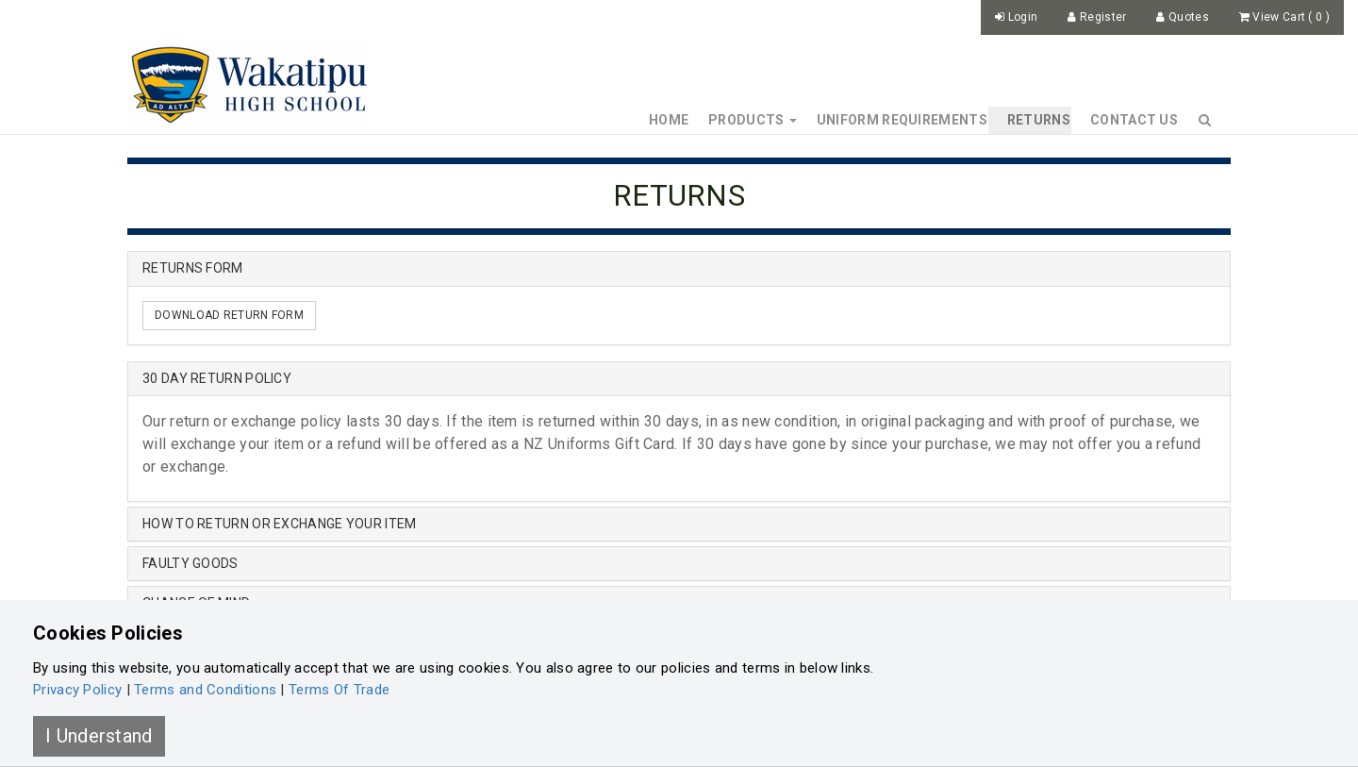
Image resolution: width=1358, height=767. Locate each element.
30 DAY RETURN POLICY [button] (216, 378)
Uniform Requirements (902, 119)
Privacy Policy (77, 689)
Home (668, 119)
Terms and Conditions (205, 689)
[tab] (679, 378)
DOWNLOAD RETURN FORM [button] (229, 315)
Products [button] (752, 119)
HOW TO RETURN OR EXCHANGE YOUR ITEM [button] (279, 523)
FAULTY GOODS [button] (190, 563)
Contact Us (1134, 119)
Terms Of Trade (339, 689)
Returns (1038, 119)
